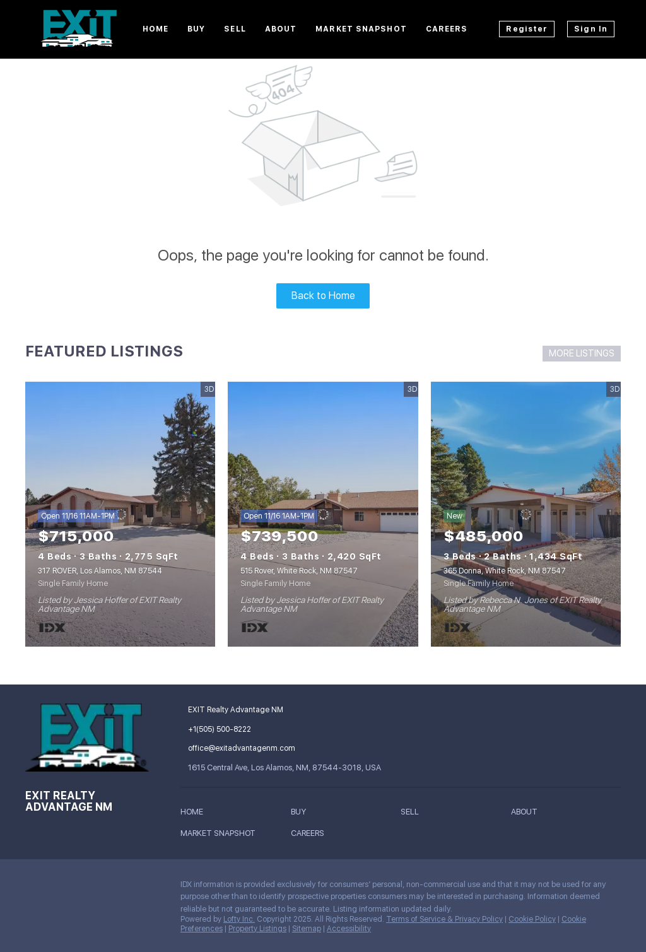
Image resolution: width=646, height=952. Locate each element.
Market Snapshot (361, 29)
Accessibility (349, 928)
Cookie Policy (532, 919)
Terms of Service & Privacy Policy (444, 919)
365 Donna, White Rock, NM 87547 (504, 571)
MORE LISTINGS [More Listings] (581, 353)
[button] (194, 813)
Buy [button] (196, 29)
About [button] (281, 29)
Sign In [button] (591, 29)
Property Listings (257, 928)
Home (155, 29)
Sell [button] (234, 29)
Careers (447, 29)
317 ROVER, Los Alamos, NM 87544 (100, 571)
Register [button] (527, 29)
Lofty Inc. (239, 919)
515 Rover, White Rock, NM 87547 (299, 571)
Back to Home (323, 296)
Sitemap (306, 928)
